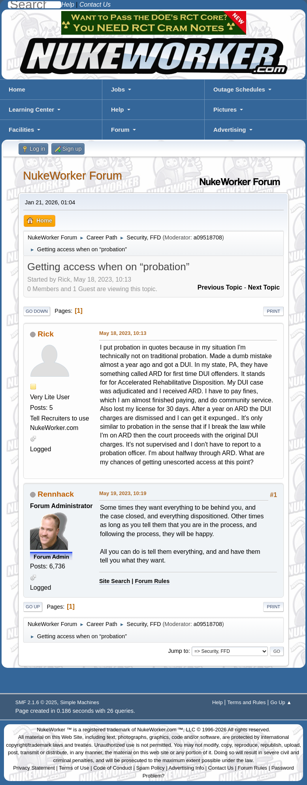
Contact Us (221, 768)
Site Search (114, 581)
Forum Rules (152, 581)
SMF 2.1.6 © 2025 (36, 702)
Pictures (225, 109)
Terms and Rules (246, 702)
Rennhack (56, 494)
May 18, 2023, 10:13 (123, 333)
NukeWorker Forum (72, 175)
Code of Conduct (112, 768)
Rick (46, 334)
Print (273, 311)
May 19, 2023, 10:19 (123, 493)
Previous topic (220, 287)
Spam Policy (150, 768)
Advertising (229, 129)
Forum (120, 129)
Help (117, 109)
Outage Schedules (239, 89)
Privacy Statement (34, 768)
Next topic (264, 287)
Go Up (33, 606)
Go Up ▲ (281, 702)
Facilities (21, 129)
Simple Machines (79, 702)
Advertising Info (186, 768)
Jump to (178, 651)
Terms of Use (74, 768)
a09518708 (208, 237)
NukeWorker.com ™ (160, 730)
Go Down (37, 311)
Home (17, 89)
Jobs (118, 89)
